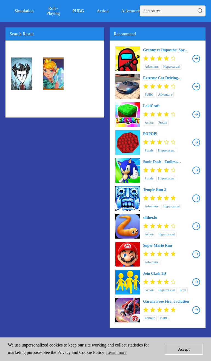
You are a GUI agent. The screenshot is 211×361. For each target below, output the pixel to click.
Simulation (24, 10)
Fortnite (150, 318)
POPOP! (150, 134)
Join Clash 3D (154, 273)
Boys (182, 290)
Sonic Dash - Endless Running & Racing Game (164, 162)
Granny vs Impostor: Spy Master (164, 50)
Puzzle (162, 122)
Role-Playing (53, 11)
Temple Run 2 (154, 190)
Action (103, 10)
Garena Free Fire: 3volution (166, 301)
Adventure (130, 10)
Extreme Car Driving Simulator (160, 78)
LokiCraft (151, 106)
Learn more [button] (116, 352)
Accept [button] (184, 349)
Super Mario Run (157, 245)
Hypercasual (171, 66)
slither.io (150, 218)
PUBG (78, 10)
